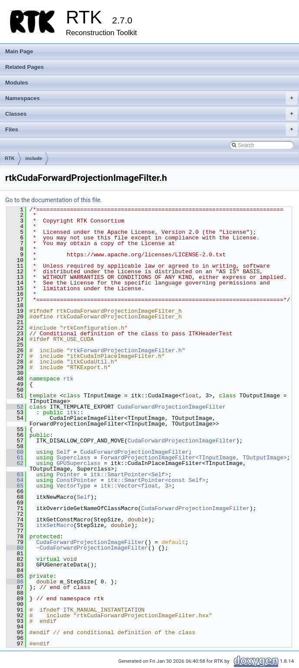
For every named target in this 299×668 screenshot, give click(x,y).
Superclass (73, 458)
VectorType (73, 486)
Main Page (19, 51)
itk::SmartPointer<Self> (129, 474)
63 (15, 474)
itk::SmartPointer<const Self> (156, 480)
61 (15, 458)
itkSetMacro (54, 525)
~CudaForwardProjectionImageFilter (92, 548)
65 (15, 486)
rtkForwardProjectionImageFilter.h (125, 350)
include (34, 158)
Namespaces (151, 98)
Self (63, 452)
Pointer (68, 474)
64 (15, 480)
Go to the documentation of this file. (53, 199)
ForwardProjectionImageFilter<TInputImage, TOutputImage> (194, 458)
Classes (151, 114)
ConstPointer (76, 480)
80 (15, 548)
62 (15, 463)
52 (15, 407)
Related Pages (24, 67)
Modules (16, 82)
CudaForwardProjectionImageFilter (172, 407)
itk (72, 412)
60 (15, 452)
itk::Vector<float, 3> (136, 486)
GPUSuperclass (78, 463)
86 (15, 582)
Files (151, 130)
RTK (10, 158)
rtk (68, 379)
